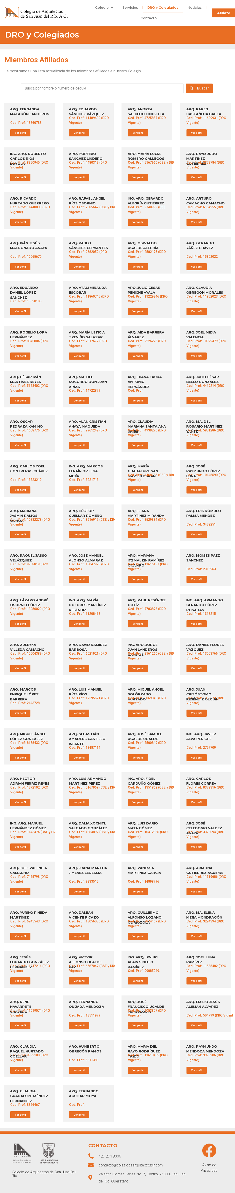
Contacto (148, 18)
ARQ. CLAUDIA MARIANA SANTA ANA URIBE (147, 427)
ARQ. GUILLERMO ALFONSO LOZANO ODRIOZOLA (145, 918)
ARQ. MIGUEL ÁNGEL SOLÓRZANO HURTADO (146, 694)
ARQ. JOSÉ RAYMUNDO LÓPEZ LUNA (203, 471)
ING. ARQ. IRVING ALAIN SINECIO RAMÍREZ (143, 962)
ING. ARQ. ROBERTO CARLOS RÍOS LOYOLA (28, 159)
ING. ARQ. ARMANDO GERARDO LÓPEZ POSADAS (204, 605)
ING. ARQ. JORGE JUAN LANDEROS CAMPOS (142, 650)
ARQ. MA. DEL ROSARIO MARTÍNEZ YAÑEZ (204, 427)
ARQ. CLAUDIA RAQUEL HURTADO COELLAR (27, 1051)
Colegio (104, 7)
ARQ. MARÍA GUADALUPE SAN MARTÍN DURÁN (143, 471)
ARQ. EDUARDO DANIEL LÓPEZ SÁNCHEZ (24, 293)
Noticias (195, 7)
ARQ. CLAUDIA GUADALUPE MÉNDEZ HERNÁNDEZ (29, 1096)
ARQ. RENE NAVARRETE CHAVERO (20, 1007)
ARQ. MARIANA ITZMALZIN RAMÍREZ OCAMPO (146, 560)
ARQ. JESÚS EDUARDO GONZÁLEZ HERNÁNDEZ (29, 962)
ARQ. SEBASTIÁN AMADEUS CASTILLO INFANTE (87, 739)
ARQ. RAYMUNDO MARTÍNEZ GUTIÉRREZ (201, 159)
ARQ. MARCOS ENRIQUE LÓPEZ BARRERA (24, 694)
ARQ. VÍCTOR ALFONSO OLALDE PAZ (85, 962)
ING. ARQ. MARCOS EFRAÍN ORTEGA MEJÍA (86, 471)
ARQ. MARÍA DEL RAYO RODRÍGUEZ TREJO (144, 1051)
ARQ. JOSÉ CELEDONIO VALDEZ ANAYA (204, 828)
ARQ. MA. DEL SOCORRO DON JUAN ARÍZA (88, 382)
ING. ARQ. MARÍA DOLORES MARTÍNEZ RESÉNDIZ (87, 605)
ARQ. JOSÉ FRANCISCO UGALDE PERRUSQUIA (146, 1007)
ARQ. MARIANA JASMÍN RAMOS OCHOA (24, 516)
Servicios (130, 7)
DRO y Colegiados (162, 7)
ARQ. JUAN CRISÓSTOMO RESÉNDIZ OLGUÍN (202, 694)
